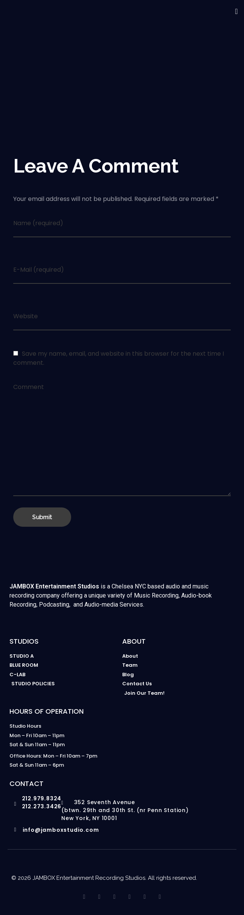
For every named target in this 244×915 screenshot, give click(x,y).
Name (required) (38, 223)
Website (25, 316)
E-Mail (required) (38, 269)
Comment (28, 387)
